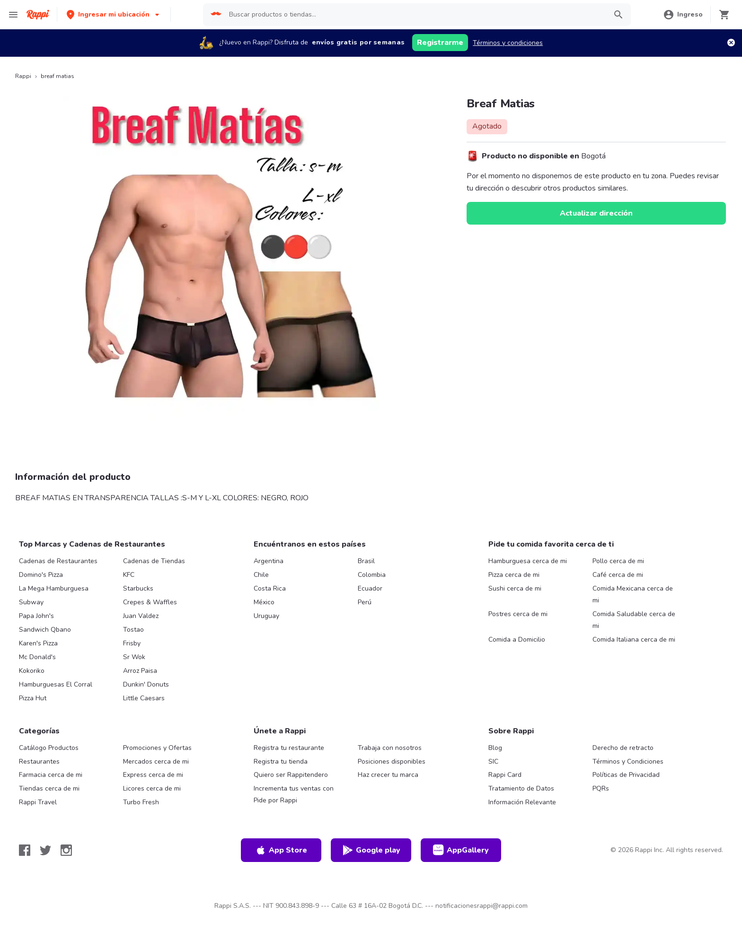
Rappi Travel (38, 802)
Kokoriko (31, 670)
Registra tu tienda (281, 761)
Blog (495, 747)
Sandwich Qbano (45, 629)
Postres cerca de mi (518, 613)
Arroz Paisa (140, 670)
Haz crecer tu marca (388, 774)
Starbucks (138, 588)
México (264, 602)
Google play (371, 850)
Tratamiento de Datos (521, 788)
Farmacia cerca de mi (50, 774)
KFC (128, 574)
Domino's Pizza (41, 574)
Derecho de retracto (623, 747)
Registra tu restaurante (289, 747)
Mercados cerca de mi (156, 761)
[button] (114, 14)
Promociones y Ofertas (157, 747)
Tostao (133, 629)
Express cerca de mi (153, 774)
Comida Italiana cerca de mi (633, 639)
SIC (493, 761)
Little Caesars (144, 698)
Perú (364, 602)
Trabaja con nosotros (390, 747)
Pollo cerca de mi (618, 561)
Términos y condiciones (508, 42)
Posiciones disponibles (391, 761)
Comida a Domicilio (516, 639)
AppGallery (461, 850)
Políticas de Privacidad (626, 774)
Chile (261, 574)
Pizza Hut (32, 698)
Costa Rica (270, 588)
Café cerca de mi (617, 574)
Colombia (372, 574)
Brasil (366, 561)
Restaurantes (39, 761)
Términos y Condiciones (627, 761)
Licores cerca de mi (152, 788)
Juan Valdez (141, 615)
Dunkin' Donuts (146, 684)
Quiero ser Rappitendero (291, 774)
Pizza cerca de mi (513, 574)
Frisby (132, 643)
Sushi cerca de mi (514, 588)
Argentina (268, 561)
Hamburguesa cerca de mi (527, 561)
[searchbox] (415, 14)
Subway (31, 602)
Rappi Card (504, 774)
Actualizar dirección (596, 213)
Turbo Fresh (141, 802)
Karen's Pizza (38, 643)
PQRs (600, 788)
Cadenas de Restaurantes (58, 561)
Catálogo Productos (49, 747)
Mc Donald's (37, 657)
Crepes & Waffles (150, 602)
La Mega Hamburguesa (53, 588)
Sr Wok (134, 657)
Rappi (23, 76)
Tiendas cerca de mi (49, 788)
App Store (281, 850)
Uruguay (266, 615)
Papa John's (36, 615)
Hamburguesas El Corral (55, 684)
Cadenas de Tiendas (154, 561)
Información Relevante (522, 802)
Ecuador (370, 588)
